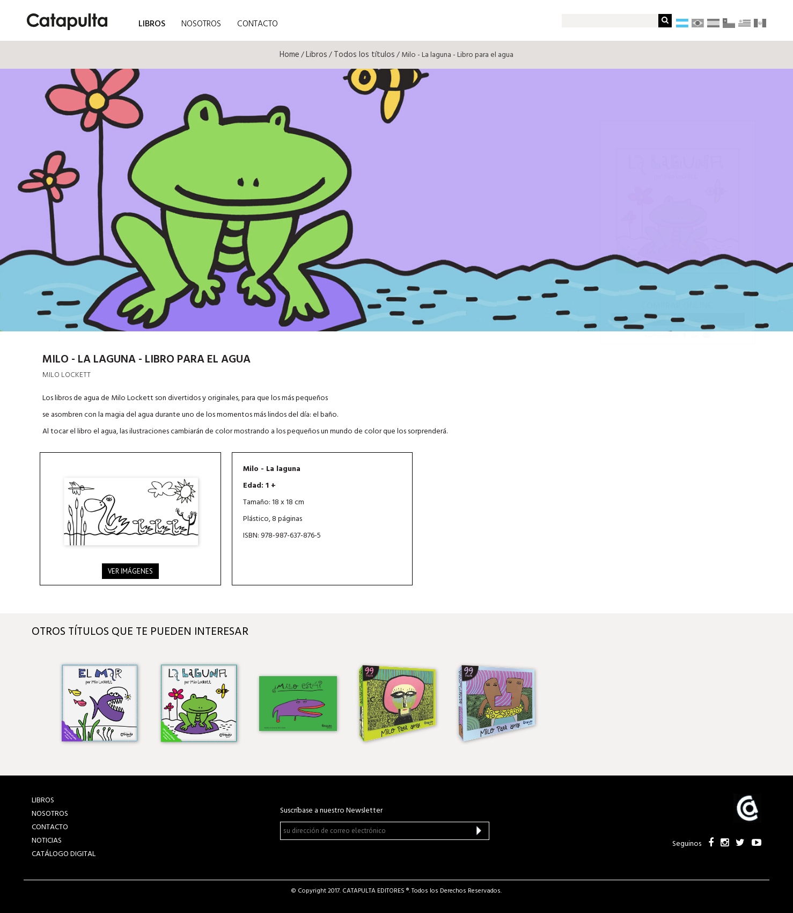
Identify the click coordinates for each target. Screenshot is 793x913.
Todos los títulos (364, 54)
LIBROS (151, 23)
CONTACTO (257, 24)
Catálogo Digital (64, 854)
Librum (677, 318)
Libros (316, 54)
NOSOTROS (201, 24)
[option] (99, 703)
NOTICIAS (47, 841)
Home (289, 54)
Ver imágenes (130, 571)
